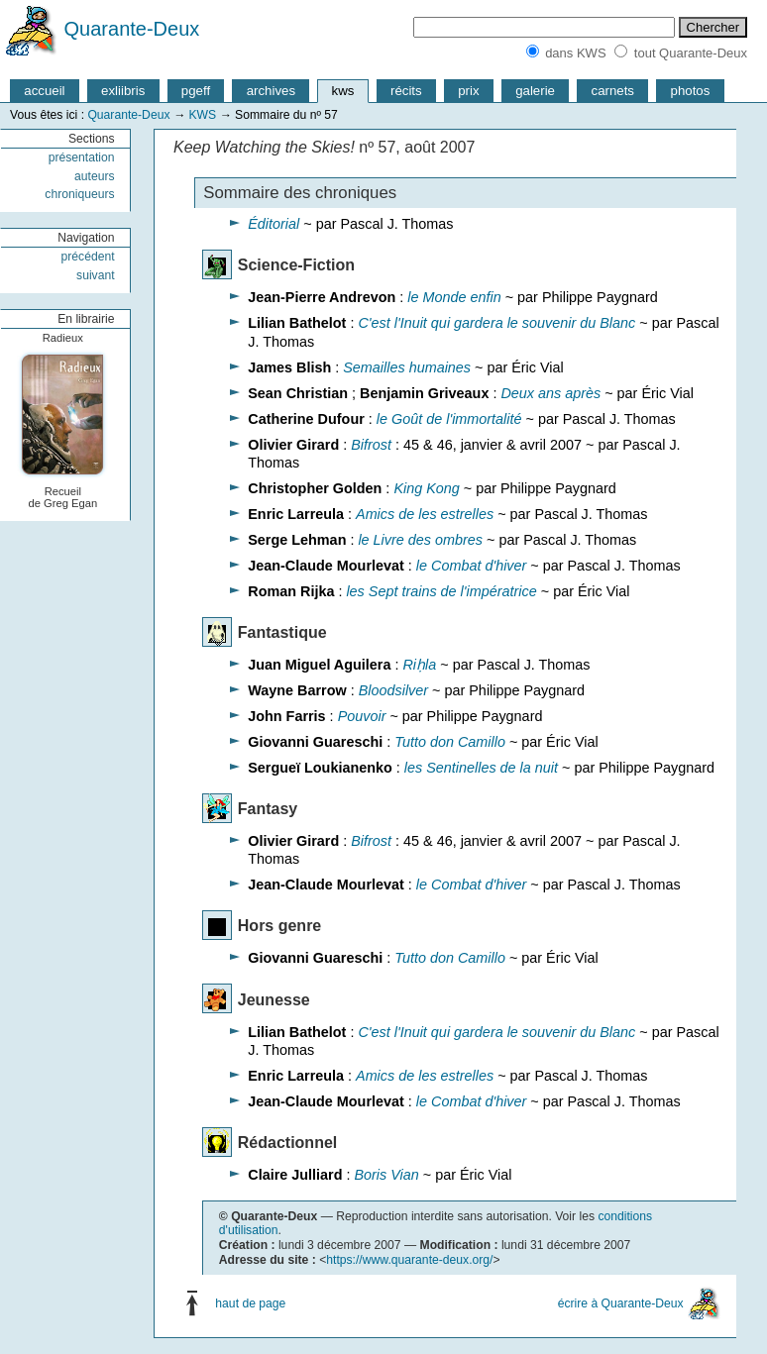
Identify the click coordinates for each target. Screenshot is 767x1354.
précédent (88, 256)
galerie (535, 90)
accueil (44, 90)
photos (691, 90)
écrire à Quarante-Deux (621, 1303)
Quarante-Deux (132, 29)
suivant (95, 275)
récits (406, 90)
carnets (613, 90)
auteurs (94, 176)
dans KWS (575, 53)
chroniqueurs (79, 194)
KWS (202, 115)
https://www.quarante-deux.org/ (409, 1260)
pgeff (195, 90)
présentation (82, 157)
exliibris (123, 90)
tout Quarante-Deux (690, 53)
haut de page (250, 1303)
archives (271, 90)
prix (468, 90)
